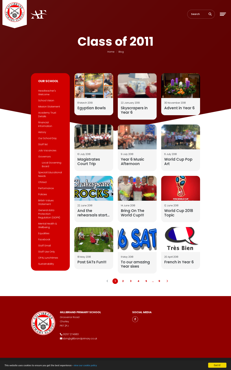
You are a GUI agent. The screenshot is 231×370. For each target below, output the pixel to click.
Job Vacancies (47, 150)
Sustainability (46, 264)
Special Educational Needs (50, 174)
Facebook (44, 239)
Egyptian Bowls (92, 107)
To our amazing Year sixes (135, 264)
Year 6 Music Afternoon (132, 161)
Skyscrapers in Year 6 (134, 110)
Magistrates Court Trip (89, 161)
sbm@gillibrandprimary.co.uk (80, 338)
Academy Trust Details (47, 114)
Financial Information (45, 124)
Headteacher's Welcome (46, 92)
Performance (45, 188)
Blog (121, 51)
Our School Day (47, 138)
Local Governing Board (51, 164)
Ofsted (42, 182)
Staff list (42, 144)
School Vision (46, 100)
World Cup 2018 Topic (179, 213)
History (42, 132)
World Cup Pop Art (179, 161)
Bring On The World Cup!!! (133, 213)
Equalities (43, 233)
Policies (42, 194)
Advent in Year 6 (180, 107)
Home (110, 51)
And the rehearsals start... (94, 213)
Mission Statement (49, 106)
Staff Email (44, 245)
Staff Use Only (46, 251)
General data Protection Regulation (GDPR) (49, 213)
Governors (44, 156)
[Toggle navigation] (223, 14)
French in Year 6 (179, 262)
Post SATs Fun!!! (92, 262)
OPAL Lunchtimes (48, 258)
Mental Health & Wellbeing (47, 225)
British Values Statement (45, 202)
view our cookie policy (85, 365)
